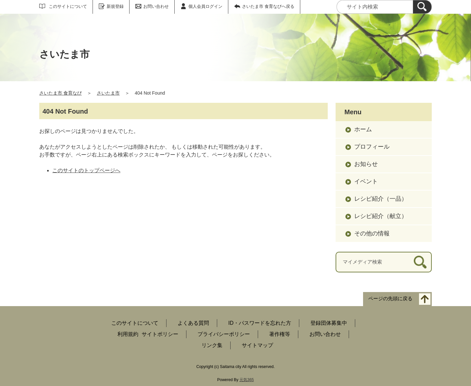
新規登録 (115, 6)
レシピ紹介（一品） (380, 198)
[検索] (422, 7)
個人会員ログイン (205, 6)
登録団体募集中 (328, 323)
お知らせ (366, 164)
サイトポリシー (160, 334)
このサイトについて (68, 6)
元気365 (246, 379)
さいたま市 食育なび (60, 93)
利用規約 (127, 334)
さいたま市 (108, 93)
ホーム (363, 129)
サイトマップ (257, 345)
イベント (366, 181)
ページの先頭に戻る (390, 298)
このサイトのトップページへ (86, 170)
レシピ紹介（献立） (380, 216)
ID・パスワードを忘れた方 (259, 323)
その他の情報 (372, 233)
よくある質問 (193, 323)
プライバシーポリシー (224, 334)
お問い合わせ (156, 6)
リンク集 (211, 345)
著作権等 (279, 334)
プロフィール (372, 146)
